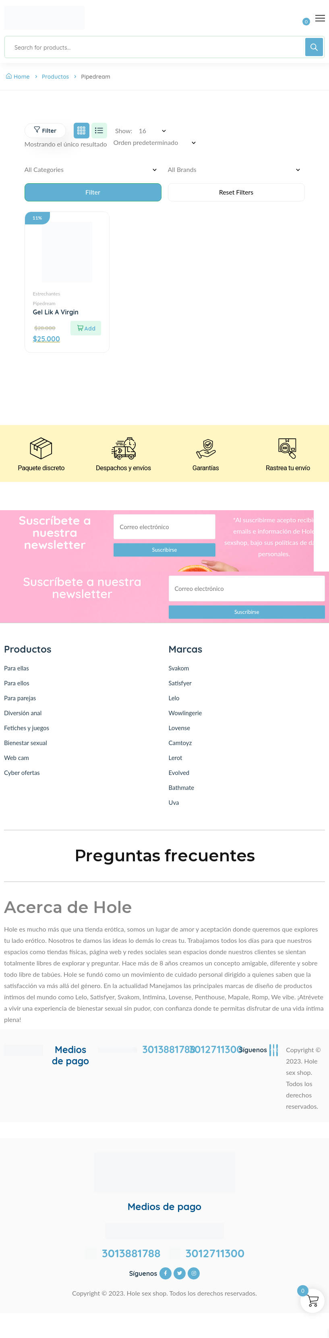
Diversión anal (22, 714)
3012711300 (215, 1051)
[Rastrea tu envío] (288, 450)
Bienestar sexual (25, 744)
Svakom (179, 669)
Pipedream (44, 304)
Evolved (179, 774)
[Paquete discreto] (41, 450)
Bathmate (182, 789)
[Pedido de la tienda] (157, 143)
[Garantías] (206, 450)
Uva (174, 804)
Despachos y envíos (123, 470)
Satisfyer (180, 684)
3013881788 (169, 1051)
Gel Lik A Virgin (56, 312)
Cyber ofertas (22, 774)
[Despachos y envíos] (123, 450)
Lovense (179, 729)
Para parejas (20, 699)
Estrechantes (46, 294)
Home (18, 76)
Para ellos (16, 684)
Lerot (175, 759)
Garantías (205, 470)
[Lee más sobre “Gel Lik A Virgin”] (85, 329)
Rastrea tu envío (287, 470)
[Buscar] (314, 47)
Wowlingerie (185, 714)
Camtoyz (180, 744)
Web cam (16, 759)
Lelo (174, 699)
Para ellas (16, 669)
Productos (55, 76)
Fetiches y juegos (26, 729)
